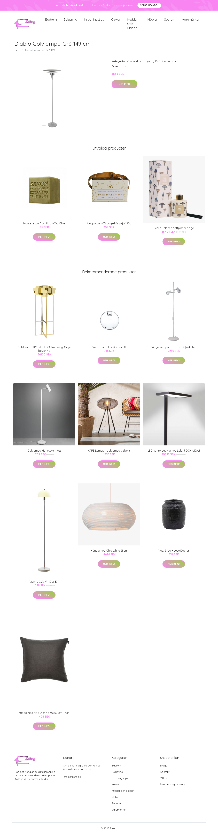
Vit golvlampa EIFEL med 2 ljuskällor (173, 349)
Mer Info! (124, 85)
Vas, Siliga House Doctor (173, 552)
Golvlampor (169, 63)
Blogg (163, 767)
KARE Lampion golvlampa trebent (109, 452)
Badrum (51, 20)
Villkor (163, 779)
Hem (17, 52)
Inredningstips (94, 20)
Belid (158, 63)
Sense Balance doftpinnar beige (174, 230)
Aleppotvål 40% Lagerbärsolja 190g (109, 225)
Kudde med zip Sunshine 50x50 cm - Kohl (44, 714)
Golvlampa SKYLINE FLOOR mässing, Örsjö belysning (44, 350)
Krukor (115, 20)
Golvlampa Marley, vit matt (44, 452)
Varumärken (191, 20)
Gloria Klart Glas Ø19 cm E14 (109, 349)
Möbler (152, 20)
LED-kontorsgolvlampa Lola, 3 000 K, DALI (174, 452)
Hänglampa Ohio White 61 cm (109, 552)
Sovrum (169, 20)
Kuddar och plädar (132, 24)
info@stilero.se (72, 778)
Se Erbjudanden (149, 5)
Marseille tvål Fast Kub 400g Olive (44, 225)
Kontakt (164, 773)
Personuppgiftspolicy (172, 786)
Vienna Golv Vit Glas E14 (44, 583)
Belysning (70, 20)
